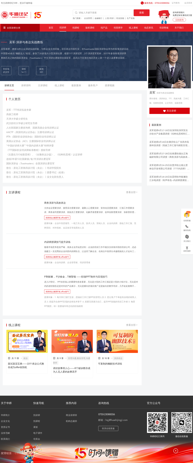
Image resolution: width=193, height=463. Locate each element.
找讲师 (62, 27)
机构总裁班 (71, 421)
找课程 (75, 27)
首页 (51, 27)
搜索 (141, 12)
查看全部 (132, 192)
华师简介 (5, 415)
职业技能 (120, 18)
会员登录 (188, 2)
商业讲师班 (71, 415)
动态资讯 (148, 27)
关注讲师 (169, 110)
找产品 (104, 27)
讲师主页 (9, 85)
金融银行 (98, 18)
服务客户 (93, 85)
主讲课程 (43, 85)
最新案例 (76, 85)
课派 (35, 427)
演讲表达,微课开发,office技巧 (57, 217)
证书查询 (176, 2)
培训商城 (163, 27)
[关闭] (175, 450)
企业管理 (88, 18)
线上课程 (133, 27)
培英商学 (118, 27)
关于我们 (179, 27)
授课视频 (109, 85)
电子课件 (37, 433)
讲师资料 (26, 85)
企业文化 (5, 421)
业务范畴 (5, 433)
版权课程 (89, 27)
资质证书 (5, 427)
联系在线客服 (108, 428)
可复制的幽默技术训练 (110, 363)
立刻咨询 (179, 19)
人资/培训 (109, 18)
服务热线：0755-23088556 (156, 2)
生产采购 (131, 18)
